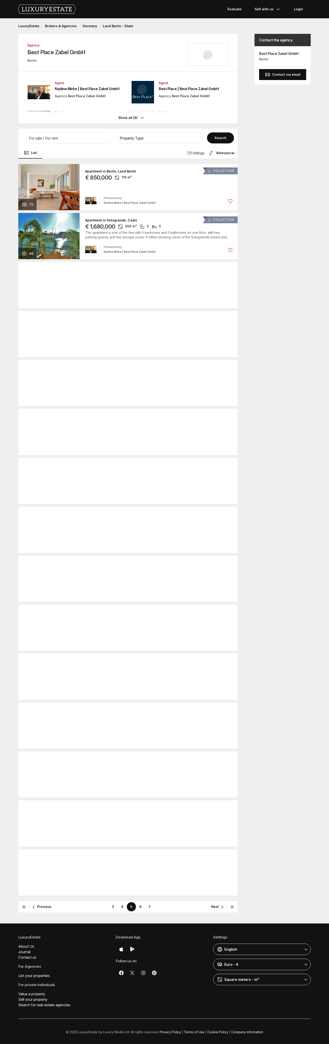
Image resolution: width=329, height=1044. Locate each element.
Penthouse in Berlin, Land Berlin (111, 317)
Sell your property (33, 998)
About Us (26, 945)
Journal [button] (24, 950)
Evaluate (234, 9)
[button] (69, 136)
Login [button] (298, 9)
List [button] (30, 151)
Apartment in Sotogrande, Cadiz (111, 219)
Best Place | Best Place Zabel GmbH (189, 88)
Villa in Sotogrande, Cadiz (106, 561)
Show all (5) (131, 116)
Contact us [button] (27, 956)
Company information (247, 1031)
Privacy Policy (170, 1031)
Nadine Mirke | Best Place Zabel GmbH (87, 88)
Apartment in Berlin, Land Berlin (110, 170)
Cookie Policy (217, 1031)
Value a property (31, 992)
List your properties (34, 974)
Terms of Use (194, 1031)
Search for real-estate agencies (44, 1003)
